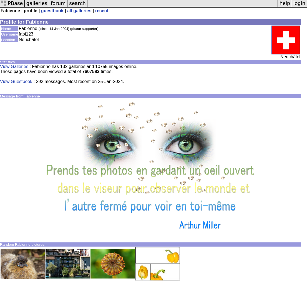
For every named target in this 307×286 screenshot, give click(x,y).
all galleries (79, 10)
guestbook (52, 10)
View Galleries (14, 66)
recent (102, 10)
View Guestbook (16, 81)
